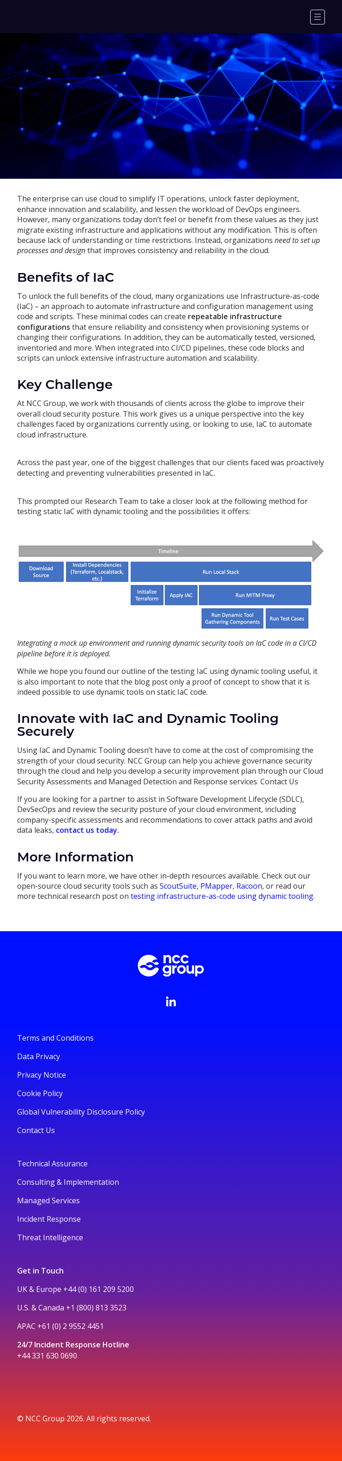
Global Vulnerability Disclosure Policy (81, 1112)
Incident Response (49, 1219)
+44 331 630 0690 (47, 1356)
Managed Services (48, 1200)
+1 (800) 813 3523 (96, 1308)
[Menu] (317, 17)
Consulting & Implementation (68, 1182)
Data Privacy (38, 1056)
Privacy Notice (41, 1075)
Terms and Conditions (55, 1038)
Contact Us (36, 1130)
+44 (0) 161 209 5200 (98, 1289)
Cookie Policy (40, 1093)
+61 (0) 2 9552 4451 (70, 1326)
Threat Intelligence (50, 1237)
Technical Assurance (52, 1163)
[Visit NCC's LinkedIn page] (171, 1001)
